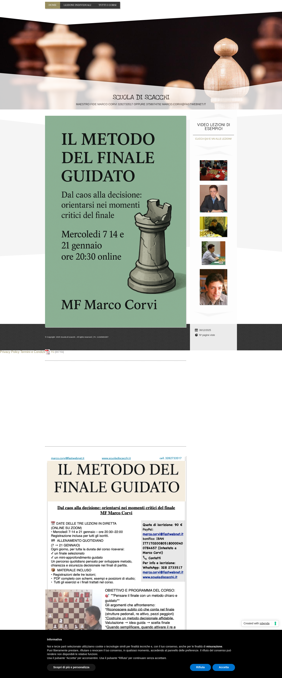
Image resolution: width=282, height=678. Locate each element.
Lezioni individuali (77, 5)
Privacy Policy (10, 351)
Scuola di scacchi (141, 97)
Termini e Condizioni (34, 351)
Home (52, 5)
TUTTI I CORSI (108, 5)
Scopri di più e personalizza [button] (71, 667)
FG (52, 352)
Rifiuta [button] (200, 667)
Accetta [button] (224, 667)
